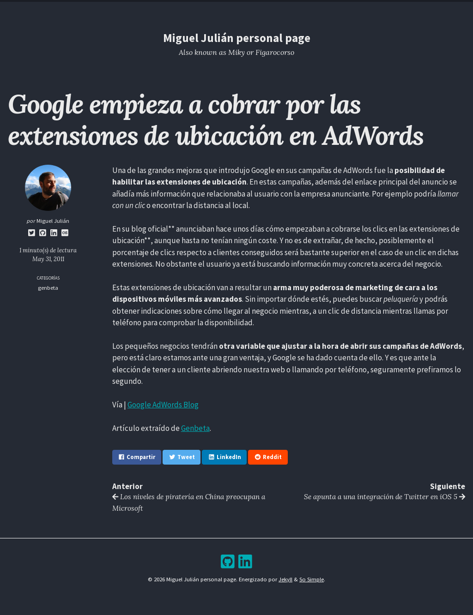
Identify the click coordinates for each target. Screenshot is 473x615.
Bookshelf (290, 11)
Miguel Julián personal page (236, 37)
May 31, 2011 (48, 259)
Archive (255, 11)
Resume (202, 11)
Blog (229, 11)
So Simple (311, 579)
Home (175, 11)
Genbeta (195, 428)
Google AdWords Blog (163, 405)
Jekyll (285, 579)
